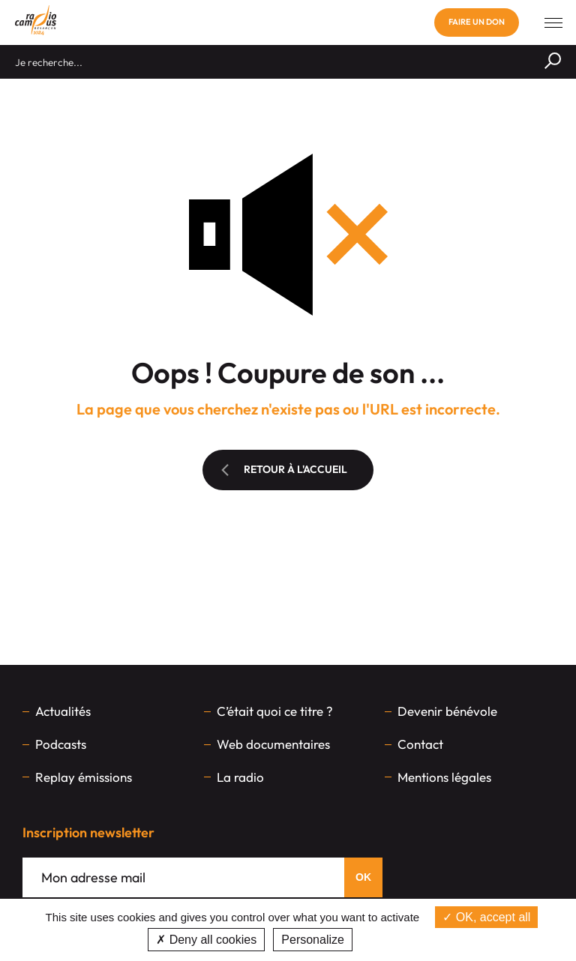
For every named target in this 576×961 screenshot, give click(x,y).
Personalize (312, 939)
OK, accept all (486, 917)
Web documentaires (273, 744)
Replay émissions (83, 777)
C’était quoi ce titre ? (275, 711)
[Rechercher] (553, 62)
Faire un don (476, 21)
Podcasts (60, 744)
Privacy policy (394, 939)
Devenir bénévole (447, 711)
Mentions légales (444, 777)
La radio (240, 777)
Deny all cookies (206, 939)
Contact (420, 744)
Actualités (63, 711)
